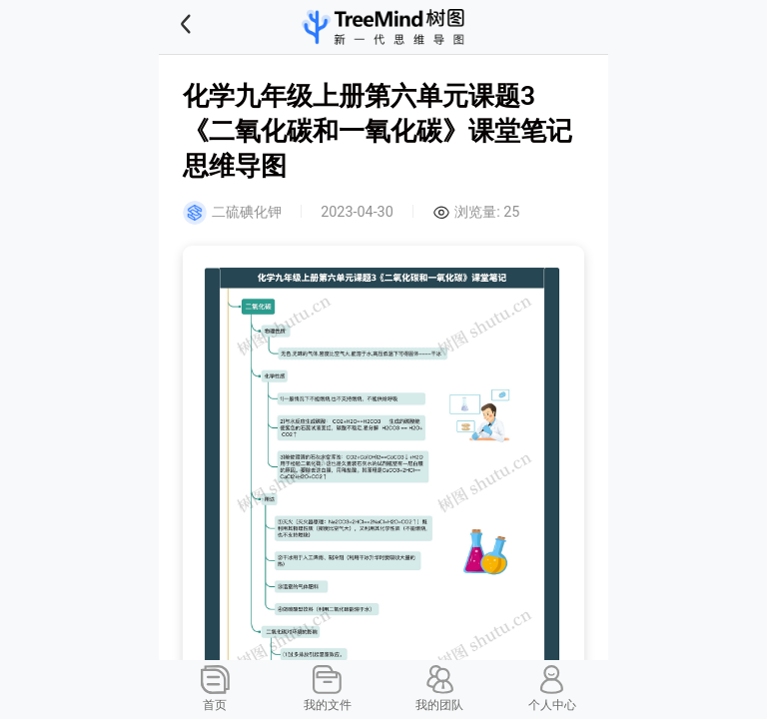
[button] (211, 27)
